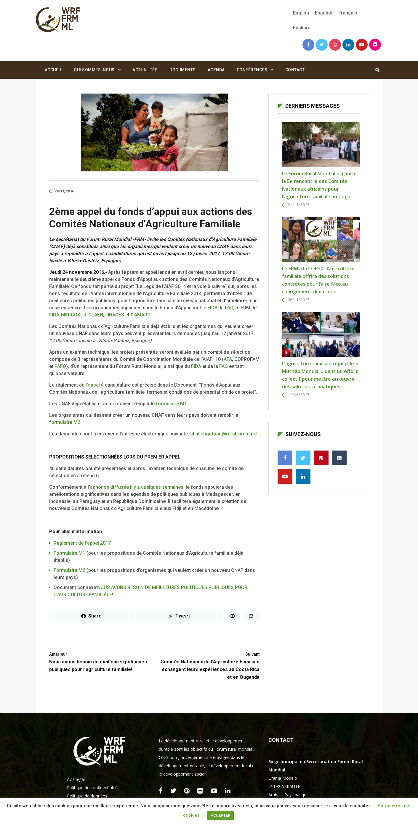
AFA (228, 359)
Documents (182, 69)
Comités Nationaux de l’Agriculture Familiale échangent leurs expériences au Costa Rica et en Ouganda (209, 665)
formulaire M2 (64, 422)
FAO (229, 308)
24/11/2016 (61, 191)
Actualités (145, 69)
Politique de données (87, 796)
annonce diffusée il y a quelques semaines (136, 487)
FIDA (212, 308)
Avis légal (76, 779)
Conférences (252, 69)
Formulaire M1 (69, 553)
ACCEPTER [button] (220, 815)
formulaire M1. (172, 403)
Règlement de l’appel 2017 (82, 543)
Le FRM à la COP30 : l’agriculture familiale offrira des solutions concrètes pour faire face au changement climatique (318, 280)
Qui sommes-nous (94, 69)
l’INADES (115, 315)
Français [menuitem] (347, 13)
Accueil (53, 69)
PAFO (60, 366)
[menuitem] (301, 13)
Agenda (216, 69)
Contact (295, 69)
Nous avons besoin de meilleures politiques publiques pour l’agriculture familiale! (99, 661)
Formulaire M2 (69, 570)
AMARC (142, 315)
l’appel (93, 385)
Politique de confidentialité (92, 787)
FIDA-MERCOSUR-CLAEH (76, 315)
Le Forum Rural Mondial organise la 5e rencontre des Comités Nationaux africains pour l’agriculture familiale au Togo (319, 185)
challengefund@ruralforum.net (224, 434)
